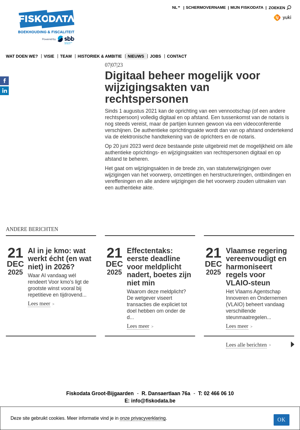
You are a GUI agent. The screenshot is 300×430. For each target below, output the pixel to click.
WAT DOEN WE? (22, 56)
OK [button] (281, 420)
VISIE (49, 56)
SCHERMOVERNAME (206, 7)
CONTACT (177, 56)
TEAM (66, 56)
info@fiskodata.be (153, 401)
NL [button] (176, 7)
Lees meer (39, 303)
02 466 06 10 (219, 393)
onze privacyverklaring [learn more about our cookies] (143, 418)
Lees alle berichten (246, 345)
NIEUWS (136, 56)
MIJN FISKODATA (246, 7)
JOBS (155, 56)
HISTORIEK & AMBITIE (100, 56)
